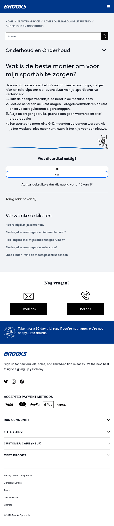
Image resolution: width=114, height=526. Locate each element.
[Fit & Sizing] (57, 431)
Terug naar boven (21, 199)
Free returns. (38, 332)
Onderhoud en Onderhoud (25, 26)
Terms (7, 490)
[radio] (57, 169)
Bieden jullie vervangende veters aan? (32, 247)
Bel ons (85, 309)
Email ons (29, 309)
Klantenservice (28, 21)
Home (9, 21)
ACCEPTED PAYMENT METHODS (28, 396)
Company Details (13, 483)
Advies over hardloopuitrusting (67, 21)
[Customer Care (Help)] (57, 443)
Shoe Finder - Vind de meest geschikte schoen (37, 255)
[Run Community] (57, 420)
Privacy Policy (11, 497)
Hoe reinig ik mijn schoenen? (25, 224)
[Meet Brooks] (57, 455)
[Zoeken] (57, 36)
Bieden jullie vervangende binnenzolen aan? (36, 232)
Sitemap (8, 505)
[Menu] (108, 6)
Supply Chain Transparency (18, 475)
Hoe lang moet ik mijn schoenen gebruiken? (35, 240)
